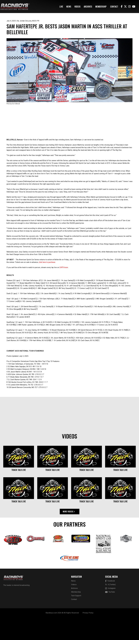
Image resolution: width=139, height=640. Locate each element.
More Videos (69, 534)
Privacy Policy (88, 635)
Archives (88, 6)
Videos (77, 6)
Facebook (110, 603)
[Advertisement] (69, 144)
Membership (101, 6)
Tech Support (76, 618)
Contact (114, 6)
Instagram (110, 611)
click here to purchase (47, 285)
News (68, 6)
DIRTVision (64, 290)
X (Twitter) (110, 607)
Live (61, 6)
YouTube (110, 614)
